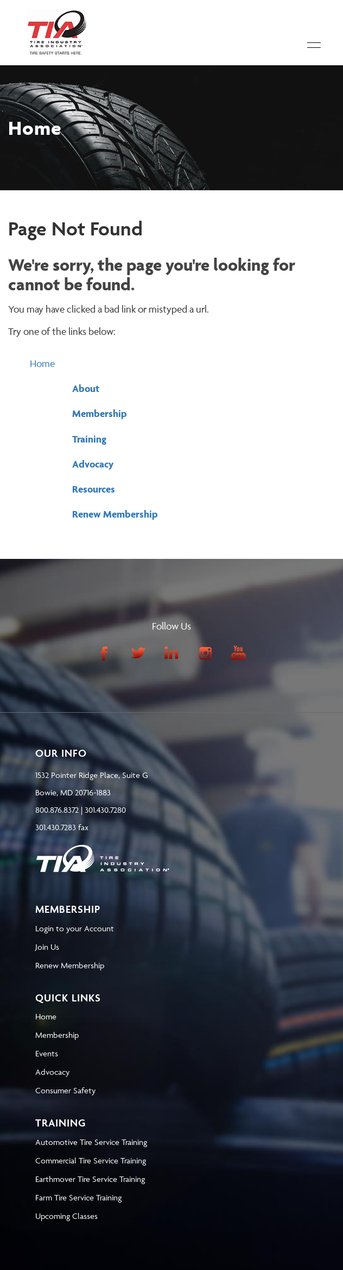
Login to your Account (74, 928)
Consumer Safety (65, 1090)
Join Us (47, 947)
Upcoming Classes (66, 1216)
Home (42, 363)
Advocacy (92, 464)
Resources (93, 489)
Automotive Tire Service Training (91, 1142)
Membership (99, 413)
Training (89, 439)
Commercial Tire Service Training (90, 1160)
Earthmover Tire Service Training (90, 1179)
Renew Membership (115, 514)
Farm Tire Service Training (78, 1197)
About (85, 388)
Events (46, 1053)
